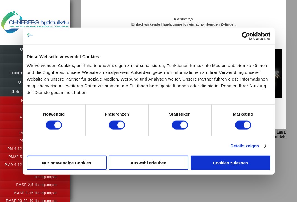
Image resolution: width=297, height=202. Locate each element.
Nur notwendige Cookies (66, 162)
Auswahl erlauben (148, 162)
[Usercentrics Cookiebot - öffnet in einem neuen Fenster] (245, 36)
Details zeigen (245, 145)
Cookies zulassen (230, 162)
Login (281, 141)
